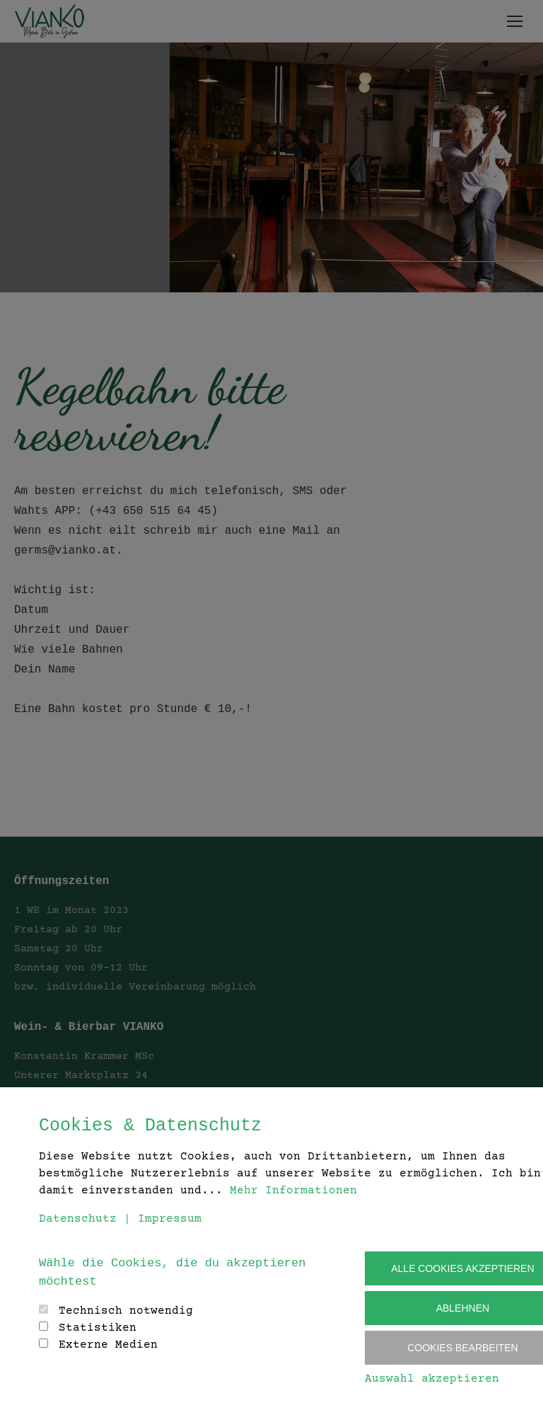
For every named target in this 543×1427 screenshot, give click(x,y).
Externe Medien (108, 1345)
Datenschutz (78, 1219)
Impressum (170, 1219)
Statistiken (97, 1328)
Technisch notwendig (126, 1311)
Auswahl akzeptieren (432, 1378)
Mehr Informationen (293, 1190)
